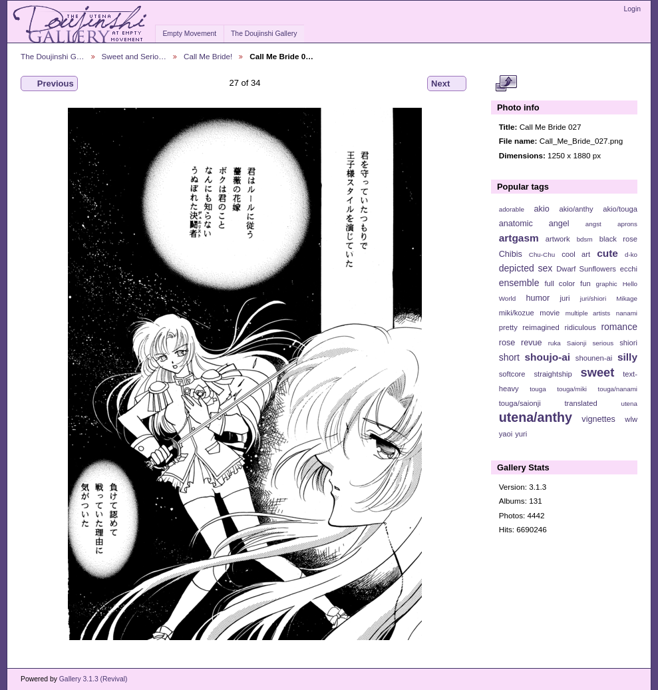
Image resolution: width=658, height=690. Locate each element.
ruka (554, 343)
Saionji (576, 343)
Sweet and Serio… (134, 56)
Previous (49, 84)
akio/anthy (576, 209)
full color (559, 283)
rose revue (520, 342)
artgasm (519, 238)
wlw (631, 419)
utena (629, 403)
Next (446, 84)
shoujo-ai (548, 357)
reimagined (541, 327)
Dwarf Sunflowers (586, 269)
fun (585, 283)
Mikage (626, 298)
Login (632, 9)
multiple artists (588, 313)
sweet (598, 372)
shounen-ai (594, 358)
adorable (511, 209)
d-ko (631, 254)
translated (580, 403)
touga (538, 389)
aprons (627, 224)
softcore (512, 374)
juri (565, 298)
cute (607, 253)
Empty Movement (189, 33)
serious (602, 343)
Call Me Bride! (208, 56)
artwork (558, 239)
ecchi (628, 269)
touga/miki (572, 389)
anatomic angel (534, 223)
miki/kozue (516, 313)
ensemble (519, 282)
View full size (506, 84)
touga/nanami (617, 389)
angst (593, 224)
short (509, 357)
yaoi (506, 434)
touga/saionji (520, 403)
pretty (508, 327)
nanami (626, 313)
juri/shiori (593, 298)
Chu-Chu (542, 254)
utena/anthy (535, 417)
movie (550, 313)
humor (538, 298)
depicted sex (526, 268)
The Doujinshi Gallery (264, 33)
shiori (628, 343)
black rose (618, 239)
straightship (553, 374)
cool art (576, 254)
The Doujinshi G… (52, 56)
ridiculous (579, 327)
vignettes (598, 419)
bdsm (585, 239)
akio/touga (620, 209)
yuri (521, 434)
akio (542, 209)
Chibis (510, 254)
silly (627, 357)
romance (619, 326)
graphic (606, 283)
